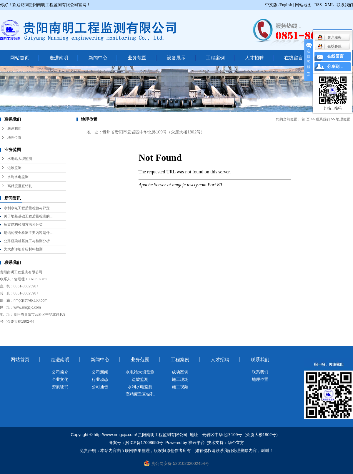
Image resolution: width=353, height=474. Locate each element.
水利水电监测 (18, 177)
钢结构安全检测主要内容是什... (28, 233)
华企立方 (236, 442)
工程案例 (215, 57)
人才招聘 (254, 57)
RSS (318, 5)
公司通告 (100, 386)
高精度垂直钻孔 (19, 186)
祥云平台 (196, 442)
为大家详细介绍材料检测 (23, 249)
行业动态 (100, 379)
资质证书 (60, 386)
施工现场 (180, 379)
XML (329, 5)
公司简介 (60, 372)
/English (285, 5)
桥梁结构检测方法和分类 (23, 224)
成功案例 (180, 372)
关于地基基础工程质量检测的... (28, 216)
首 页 (305, 119)
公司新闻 (100, 372)
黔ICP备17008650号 (144, 442)
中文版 (271, 5)
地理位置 (14, 137)
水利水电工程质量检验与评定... (28, 208)
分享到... (335, 66)
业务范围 (137, 57)
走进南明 (58, 57)
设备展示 (176, 57)
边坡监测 (14, 168)
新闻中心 (98, 57)
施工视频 (180, 386)
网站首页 (19, 57)
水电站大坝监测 (19, 159)
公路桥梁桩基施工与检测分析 (27, 241)
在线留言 (293, 57)
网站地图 (303, 5)
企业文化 (60, 379)
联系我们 (345, 5)
